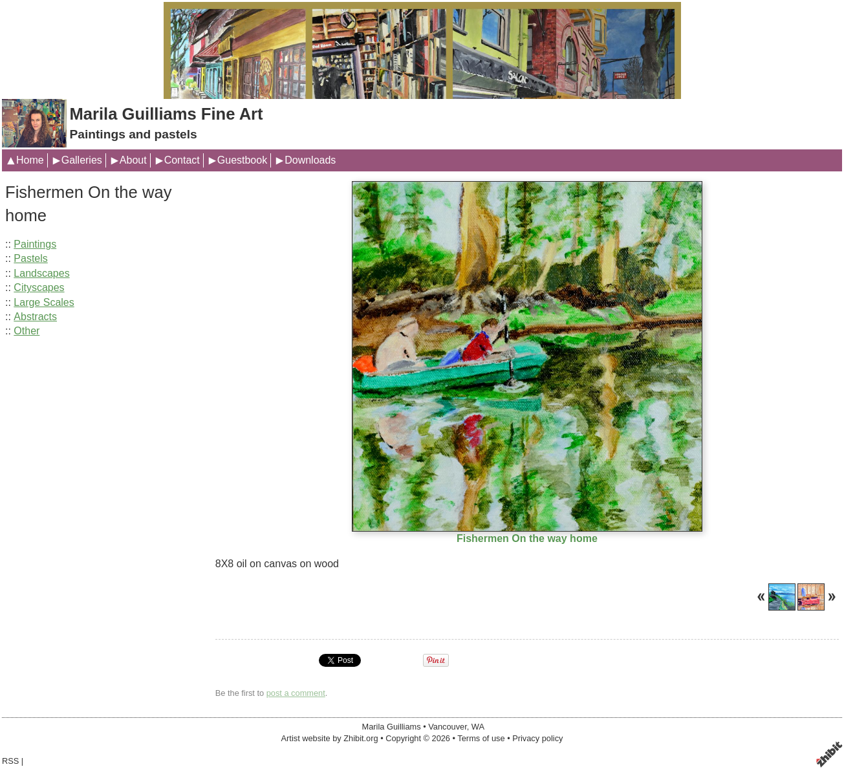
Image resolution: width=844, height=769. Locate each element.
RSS (10, 761)
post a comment (295, 693)
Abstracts (35, 316)
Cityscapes (39, 287)
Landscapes (41, 273)
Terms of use (480, 738)
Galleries (81, 160)
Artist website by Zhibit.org (329, 738)
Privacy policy (537, 738)
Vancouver (447, 726)
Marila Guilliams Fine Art (166, 114)
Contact (182, 160)
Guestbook (242, 160)
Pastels (30, 258)
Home (30, 160)
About (133, 160)
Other (26, 330)
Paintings (35, 244)
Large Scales (44, 302)
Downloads (310, 160)
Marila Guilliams (391, 726)
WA (477, 726)
